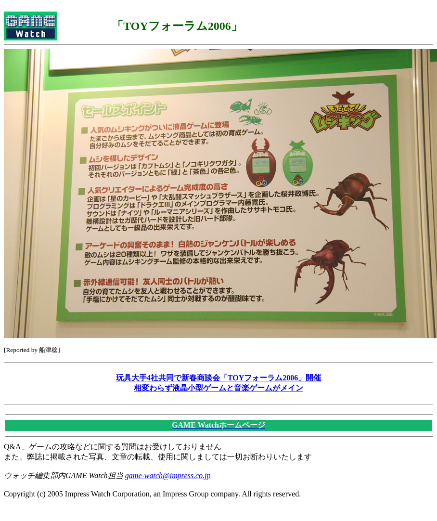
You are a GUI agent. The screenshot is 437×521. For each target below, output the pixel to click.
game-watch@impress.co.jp (168, 475)
